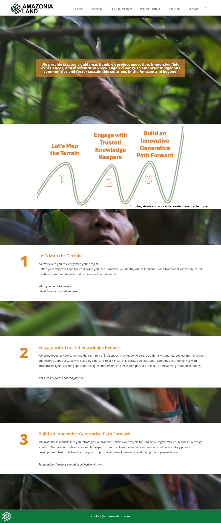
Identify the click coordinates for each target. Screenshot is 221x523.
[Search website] (206, 8)
